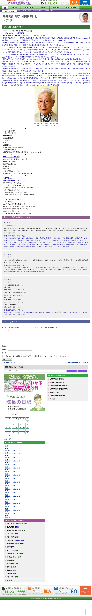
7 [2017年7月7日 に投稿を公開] (23, 426)
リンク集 (52, 401)
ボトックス (12, 579)
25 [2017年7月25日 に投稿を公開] (13, 435)
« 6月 (6, 441)
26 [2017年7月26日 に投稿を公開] (17, 435)
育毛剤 (11, 562)
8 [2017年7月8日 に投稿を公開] (27, 426)
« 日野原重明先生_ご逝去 (9, 364)
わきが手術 (16, 542)
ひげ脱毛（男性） (14, 559)
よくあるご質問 (82, 7)
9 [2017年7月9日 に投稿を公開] (6, 429)
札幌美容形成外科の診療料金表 (58, 391)
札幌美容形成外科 (5, 10)
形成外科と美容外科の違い (57, 384)
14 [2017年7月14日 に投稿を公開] (24, 429)
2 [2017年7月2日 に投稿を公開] (6, 426)
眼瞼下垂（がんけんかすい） (18, 526)
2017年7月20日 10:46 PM (10, 282)
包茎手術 (12, 569)
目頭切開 (12, 575)
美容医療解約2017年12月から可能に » (79, 364)
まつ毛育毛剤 (13, 566)
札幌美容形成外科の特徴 (56, 381)
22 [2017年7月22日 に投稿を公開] (27, 432)
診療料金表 (52, 7)
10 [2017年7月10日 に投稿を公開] (9, 429)
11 (17, 452)
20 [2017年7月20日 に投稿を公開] (20, 432)
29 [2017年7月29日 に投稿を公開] (27, 435)
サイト (4, 355)
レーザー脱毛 (13, 552)
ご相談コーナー (74, 3)
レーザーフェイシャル (16, 556)
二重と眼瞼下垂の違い (13, 539)
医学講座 (20, 10)
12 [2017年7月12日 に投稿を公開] (17, 429)
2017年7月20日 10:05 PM (10, 257)
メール (5, 352)
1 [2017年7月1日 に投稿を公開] (27, 424)
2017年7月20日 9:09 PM (9, 225)
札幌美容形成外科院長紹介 (57, 398)
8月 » (10, 441)
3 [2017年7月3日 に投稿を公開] (9, 426)
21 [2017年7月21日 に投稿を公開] (24, 432)
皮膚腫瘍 (12, 572)
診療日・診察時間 (66, 7)
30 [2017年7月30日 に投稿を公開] (6, 437)
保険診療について (54, 394)
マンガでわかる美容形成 (27, 7)
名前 (4, 348)
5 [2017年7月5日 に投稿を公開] (16, 426)
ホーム (5, 7)
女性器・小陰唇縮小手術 (16, 532)
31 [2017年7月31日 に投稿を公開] (9, 437)
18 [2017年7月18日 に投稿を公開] (13, 432)
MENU (4, 3)
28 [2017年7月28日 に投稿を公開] (24, 435)
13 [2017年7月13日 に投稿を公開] (20, 429)
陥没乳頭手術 (13, 529)
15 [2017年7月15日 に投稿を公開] (27, 429)
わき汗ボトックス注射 (16, 546)
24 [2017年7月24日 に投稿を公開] (9, 435)
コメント (5, 330)
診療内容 (41, 7)
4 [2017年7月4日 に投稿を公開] (13, 426)
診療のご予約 (85, 3)
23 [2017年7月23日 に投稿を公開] (6, 435)
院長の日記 (14, 10)
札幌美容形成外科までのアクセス (59, 388)
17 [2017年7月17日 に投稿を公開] (9, 432)
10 (15, 452)
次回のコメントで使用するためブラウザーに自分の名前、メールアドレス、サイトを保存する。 (35, 358)
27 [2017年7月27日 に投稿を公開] (20, 435)
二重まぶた (12, 536)
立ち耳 (11, 549)
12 (19, 452)
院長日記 (13, 7)
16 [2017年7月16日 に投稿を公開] (6, 432)
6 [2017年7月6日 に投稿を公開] (20, 426)
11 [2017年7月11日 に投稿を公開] (13, 429)
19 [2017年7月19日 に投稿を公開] (17, 432)
